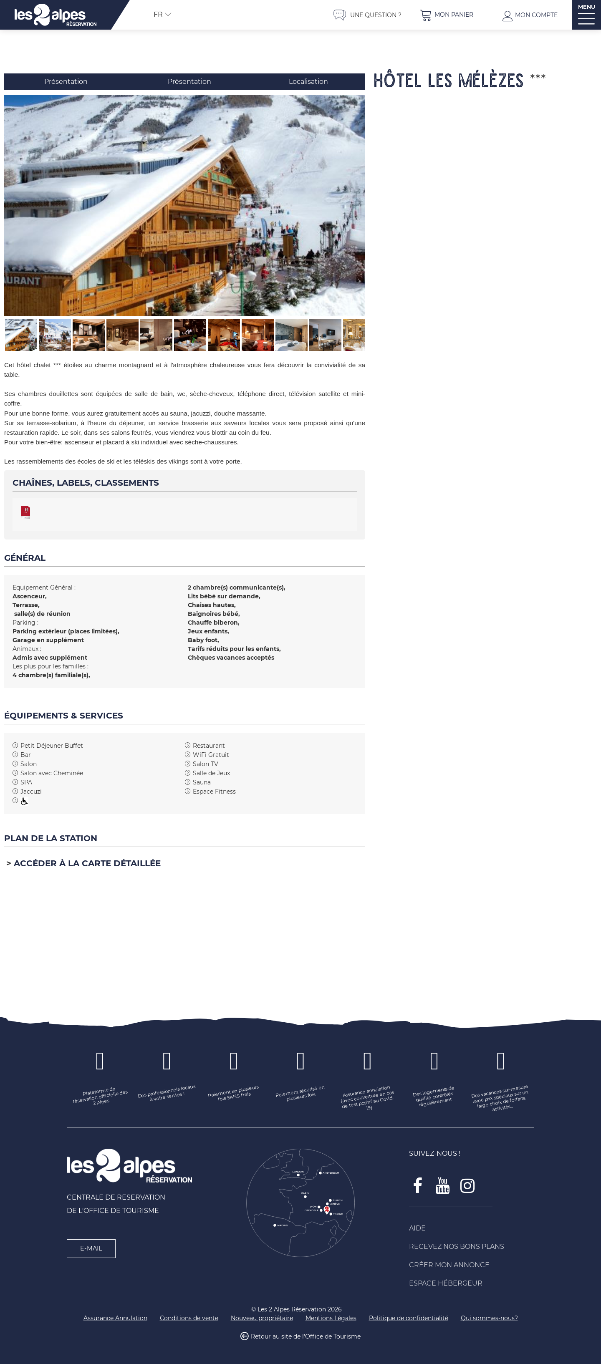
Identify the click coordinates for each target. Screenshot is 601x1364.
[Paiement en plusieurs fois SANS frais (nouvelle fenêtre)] (234, 1094)
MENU (586, 7)
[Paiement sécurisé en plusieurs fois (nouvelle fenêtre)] (300, 1094)
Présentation (66, 82)
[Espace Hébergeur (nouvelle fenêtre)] (471, 1283)
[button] (446, 14)
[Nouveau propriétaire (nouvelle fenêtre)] (262, 1318)
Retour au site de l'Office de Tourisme (306, 1336)
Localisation (308, 82)
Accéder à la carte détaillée (87, 863)
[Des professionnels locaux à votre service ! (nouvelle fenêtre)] (167, 1094)
